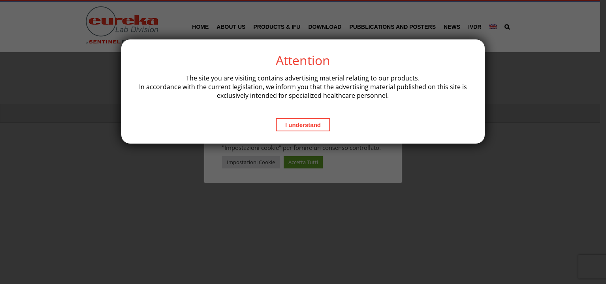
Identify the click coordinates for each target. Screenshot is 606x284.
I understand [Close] (303, 124)
